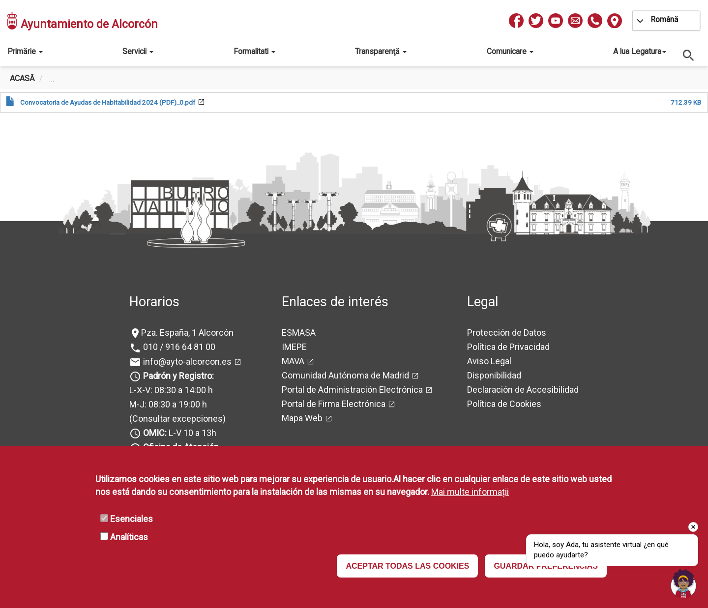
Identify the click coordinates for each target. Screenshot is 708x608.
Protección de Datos (506, 332)
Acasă (22, 78)
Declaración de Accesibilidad (523, 389)
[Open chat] (683, 583)
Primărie (25, 51)
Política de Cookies (504, 404)
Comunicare (510, 51)
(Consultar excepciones (176, 418)
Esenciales (131, 519)
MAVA (293, 361)
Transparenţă (381, 51)
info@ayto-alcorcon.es (186, 361)
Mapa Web (302, 418)
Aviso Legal (489, 361)
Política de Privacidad (508, 347)
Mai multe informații (470, 492)
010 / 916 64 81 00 (178, 347)
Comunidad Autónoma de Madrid (345, 375)
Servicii (137, 51)
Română (664, 19)
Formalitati (254, 51)
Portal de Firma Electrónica (333, 404)
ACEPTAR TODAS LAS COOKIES (407, 566)
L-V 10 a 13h (178, 433)
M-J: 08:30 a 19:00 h (168, 404)
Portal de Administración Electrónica (352, 389)
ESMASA (299, 332)
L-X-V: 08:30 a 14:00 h (171, 390)
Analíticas (129, 537)
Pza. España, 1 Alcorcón (187, 332)
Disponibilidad (494, 375)
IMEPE (294, 347)
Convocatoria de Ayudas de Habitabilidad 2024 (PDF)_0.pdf (107, 102)
